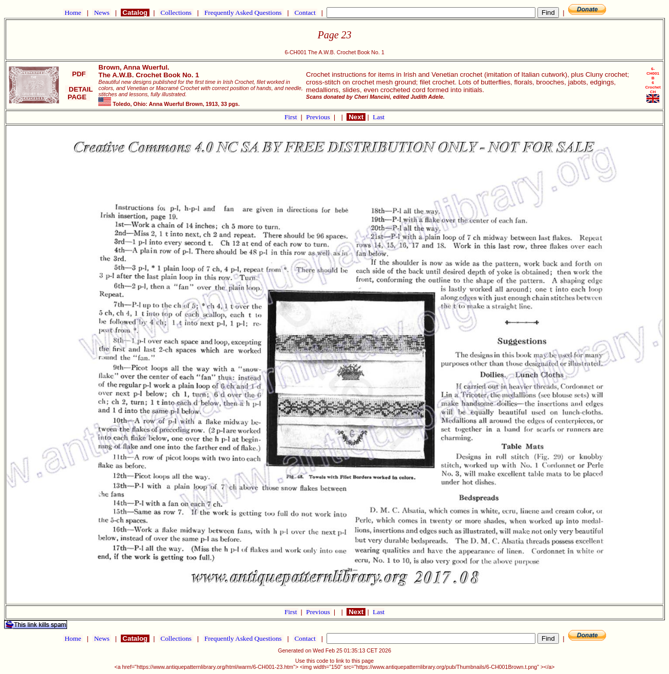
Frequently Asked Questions (243, 12)
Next (356, 117)
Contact (305, 12)
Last (378, 117)
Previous (319, 117)
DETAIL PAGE (79, 93)
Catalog (135, 12)
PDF (79, 74)
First (292, 117)
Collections (176, 12)
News (101, 12)
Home (73, 12)
